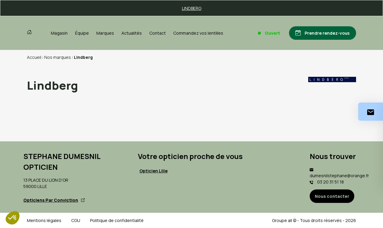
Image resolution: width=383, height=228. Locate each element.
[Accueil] (30, 33)
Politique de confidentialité (117, 220)
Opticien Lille (153, 171)
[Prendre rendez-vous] (322, 33)
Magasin (59, 33)
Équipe (82, 33)
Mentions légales (44, 220)
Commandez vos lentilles (198, 33)
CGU (75, 220)
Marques (105, 33)
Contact (157, 33)
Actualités (131, 33)
